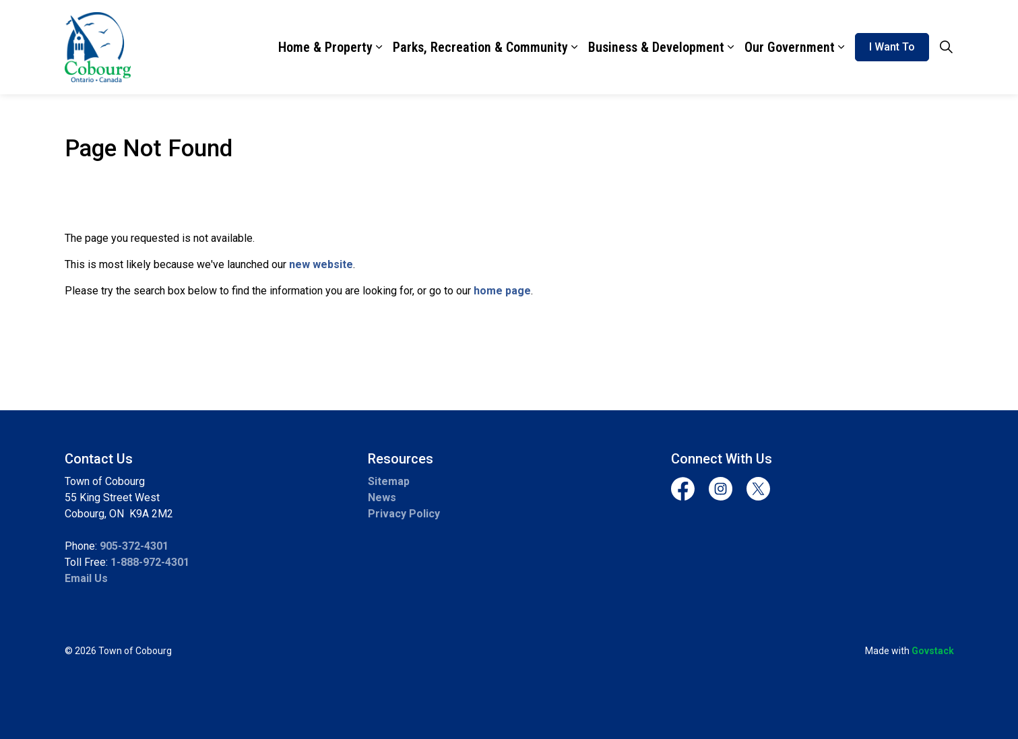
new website (321, 264)
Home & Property (325, 47)
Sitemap (389, 481)
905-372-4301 (134, 546)
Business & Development (656, 47)
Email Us (86, 578)
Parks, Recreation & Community (480, 47)
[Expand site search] (946, 47)
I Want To (892, 47)
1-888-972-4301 (149, 562)
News (382, 497)
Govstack (933, 650)
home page (502, 290)
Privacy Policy (404, 513)
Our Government (789, 47)
